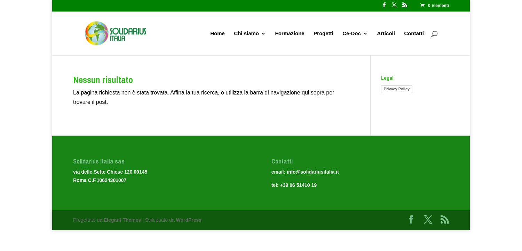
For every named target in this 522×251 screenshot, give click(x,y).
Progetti (323, 33)
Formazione (289, 33)
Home (217, 33)
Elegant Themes (122, 220)
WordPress (188, 220)
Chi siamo (246, 33)
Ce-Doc (351, 33)
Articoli (386, 33)
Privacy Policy (397, 89)
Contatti (414, 33)
